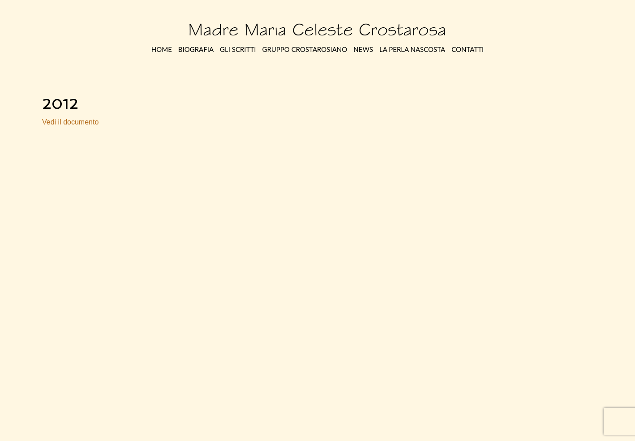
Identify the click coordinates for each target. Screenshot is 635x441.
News (363, 49)
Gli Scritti (238, 49)
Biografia (196, 49)
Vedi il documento (70, 122)
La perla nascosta (412, 49)
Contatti (467, 49)
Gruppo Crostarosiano (304, 49)
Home (161, 49)
